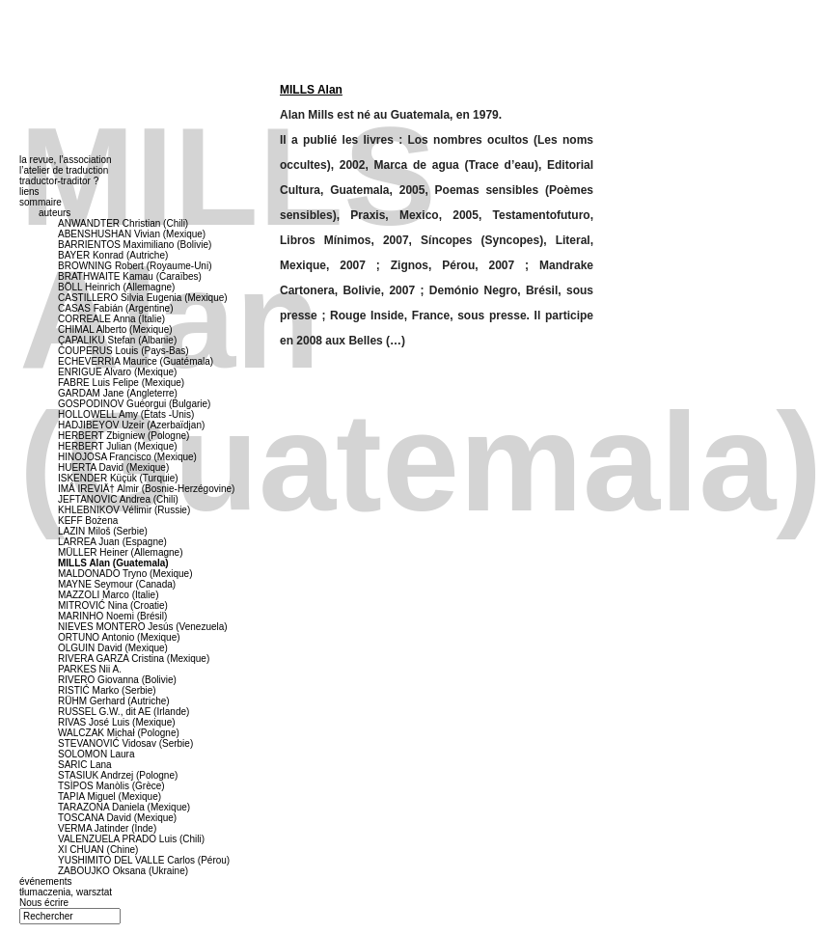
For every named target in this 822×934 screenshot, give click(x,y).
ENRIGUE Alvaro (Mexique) (117, 372)
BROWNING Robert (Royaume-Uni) (134, 266)
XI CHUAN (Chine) (98, 849)
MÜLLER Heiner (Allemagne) (120, 552)
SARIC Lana (85, 764)
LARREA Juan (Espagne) (112, 541)
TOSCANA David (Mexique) (117, 817)
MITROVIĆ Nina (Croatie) (113, 605)
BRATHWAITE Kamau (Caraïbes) (130, 276)
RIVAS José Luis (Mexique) (117, 722)
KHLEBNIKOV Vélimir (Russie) (124, 510)
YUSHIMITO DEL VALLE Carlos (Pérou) (144, 860)
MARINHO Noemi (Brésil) (112, 616)
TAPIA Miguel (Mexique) (109, 796)
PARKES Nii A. (90, 669)
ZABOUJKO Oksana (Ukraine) (123, 870)
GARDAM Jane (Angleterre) (118, 393)
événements (45, 881)
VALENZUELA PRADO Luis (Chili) (131, 839)
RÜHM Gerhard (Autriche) (114, 701)
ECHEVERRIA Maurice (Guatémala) (135, 361)
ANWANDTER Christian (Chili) (123, 223)
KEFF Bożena (88, 520)
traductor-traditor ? (58, 181)
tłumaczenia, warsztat (65, 892)
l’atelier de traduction (63, 170)
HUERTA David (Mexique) (113, 467)
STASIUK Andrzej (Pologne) (118, 775)
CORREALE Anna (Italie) (111, 319)
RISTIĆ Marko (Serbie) (107, 690)
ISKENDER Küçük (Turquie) (118, 478)
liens (29, 191)
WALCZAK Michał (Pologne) (118, 733)
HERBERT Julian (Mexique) (118, 446)
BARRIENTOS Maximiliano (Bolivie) (134, 244)
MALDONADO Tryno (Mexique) (125, 573)
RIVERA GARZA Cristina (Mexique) (133, 658)
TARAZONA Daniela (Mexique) (124, 807)
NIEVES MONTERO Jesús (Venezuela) (143, 626)
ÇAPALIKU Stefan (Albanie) (117, 340)
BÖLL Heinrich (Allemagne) (116, 287)
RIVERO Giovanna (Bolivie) (117, 679)
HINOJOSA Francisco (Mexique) (127, 457)
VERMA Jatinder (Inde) (107, 828)
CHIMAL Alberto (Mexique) (115, 329)
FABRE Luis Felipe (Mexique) (121, 382)
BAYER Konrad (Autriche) (113, 255)
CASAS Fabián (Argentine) (116, 308)
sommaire (40, 202)
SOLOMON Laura (96, 754)
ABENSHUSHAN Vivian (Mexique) (132, 234)
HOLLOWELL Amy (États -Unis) (126, 414)
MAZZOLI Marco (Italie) (108, 595)
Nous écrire (43, 902)
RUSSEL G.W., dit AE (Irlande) (123, 711)
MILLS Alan (311, 89)
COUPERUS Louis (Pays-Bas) (123, 350)
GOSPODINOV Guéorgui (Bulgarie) (134, 403)
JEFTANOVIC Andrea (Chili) (118, 499)
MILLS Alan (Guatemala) (113, 563)
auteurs (54, 212)
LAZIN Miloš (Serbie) (103, 531)
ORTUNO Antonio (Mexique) (119, 637)
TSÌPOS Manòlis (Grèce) (111, 786)
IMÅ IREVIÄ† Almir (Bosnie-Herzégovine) (146, 488)
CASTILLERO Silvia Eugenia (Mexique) (143, 297)
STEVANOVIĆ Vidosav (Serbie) (125, 743)
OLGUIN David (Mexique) (113, 648)
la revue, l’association (65, 159)
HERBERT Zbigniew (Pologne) (123, 435)
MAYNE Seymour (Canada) (117, 584)
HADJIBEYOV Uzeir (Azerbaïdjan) (131, 425)
